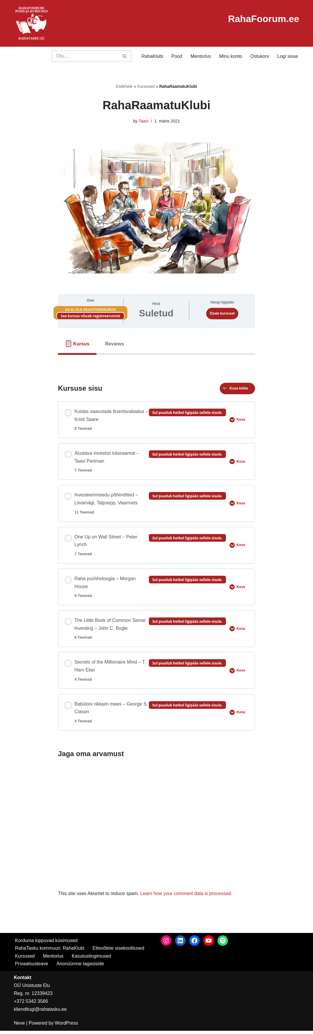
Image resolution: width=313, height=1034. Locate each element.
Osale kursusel (222, 313)
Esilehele (124, 86)
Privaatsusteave (32, 967)
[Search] (84, 56)
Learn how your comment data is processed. (187, 896)
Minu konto (230, 56)
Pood (176, 56)
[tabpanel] (156, 364)
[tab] (77, 344)
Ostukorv (259, 56)
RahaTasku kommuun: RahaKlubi (50, 951)
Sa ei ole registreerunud (90, 309)
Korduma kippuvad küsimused (46, 943)
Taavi (144, 121)
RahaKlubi (151, 56)
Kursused (146, 86)
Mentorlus (200, 56)
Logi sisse (287, 56)
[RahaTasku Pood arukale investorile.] (31, 23)
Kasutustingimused (92, 959)
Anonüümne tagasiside (81, 967)
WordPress (66, 1026)
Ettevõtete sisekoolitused (119, 951)
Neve (19, 1026)
